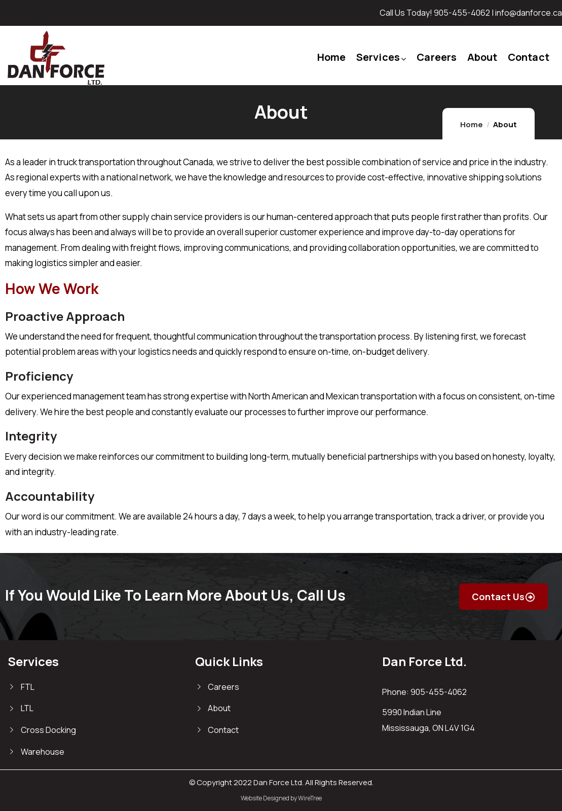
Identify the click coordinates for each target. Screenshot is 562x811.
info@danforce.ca (528, 12)
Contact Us (500, 597)
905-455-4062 (462, 12)
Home (471, 124)
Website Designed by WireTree (281, 798)
